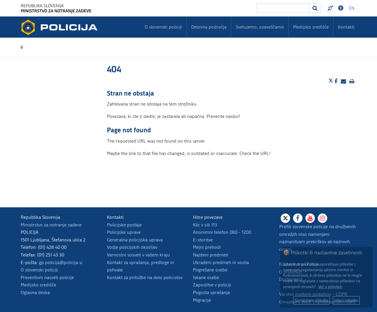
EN (351, 8)
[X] (285, 218)
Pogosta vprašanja (211, 292)
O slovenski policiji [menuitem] (163, 27)
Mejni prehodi (207, 247)
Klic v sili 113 (205, 225)
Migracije (202, 300)
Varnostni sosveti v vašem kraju (138, 255)
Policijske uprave (124, 232)
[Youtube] (310, 218)
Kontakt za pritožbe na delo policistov (145, 277)
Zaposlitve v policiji (212, 285)
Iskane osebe (206, 277)
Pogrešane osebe (210, 270)
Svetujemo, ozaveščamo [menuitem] (260, 27)
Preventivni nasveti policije (47, 277)
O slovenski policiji (39, 270)
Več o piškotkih (330, 287)
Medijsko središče (38, 285)
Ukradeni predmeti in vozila (221, 262)
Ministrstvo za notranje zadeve (51, 225)
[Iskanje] (315, 8)
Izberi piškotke (346, 300)
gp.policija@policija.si (60, 262)
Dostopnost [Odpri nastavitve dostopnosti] (341, 8)
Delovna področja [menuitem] (208, 27)
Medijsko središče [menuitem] (311, 27)
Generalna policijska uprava (135, 240)
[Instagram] (322, 218)
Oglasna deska (35, 292)
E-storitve (203, 240)
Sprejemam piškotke (311, 300)
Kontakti (346, 27)
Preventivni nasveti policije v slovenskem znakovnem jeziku (331, 8)
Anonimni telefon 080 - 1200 (222, 232)
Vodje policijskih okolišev (132, 247)
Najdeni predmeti (210, 255)
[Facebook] (297, 218)
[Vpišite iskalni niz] (283, 8)
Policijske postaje (124, 225)
